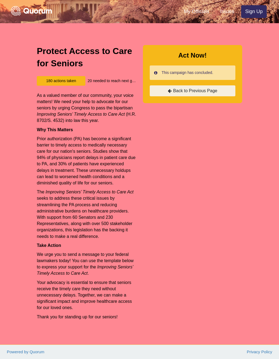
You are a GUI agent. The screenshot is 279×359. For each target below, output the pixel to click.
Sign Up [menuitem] (254, 11)
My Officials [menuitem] (196, 11)
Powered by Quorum (25, 351)
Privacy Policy (259, 351)
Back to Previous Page (192, 91)
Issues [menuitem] (227, 11)
